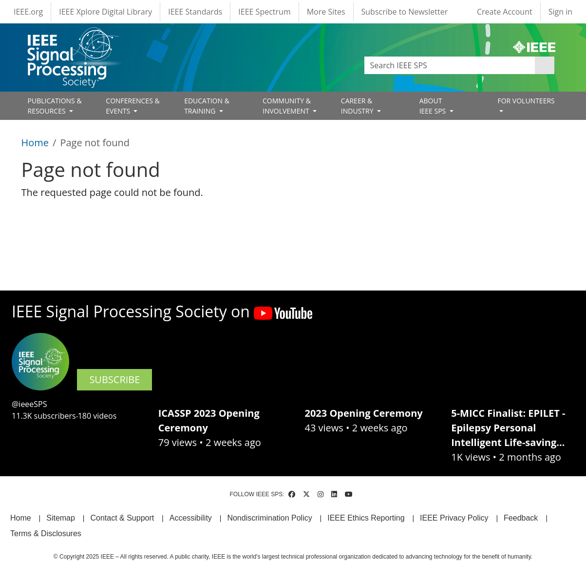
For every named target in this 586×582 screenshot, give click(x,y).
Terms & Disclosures (45, 533)
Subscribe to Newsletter (404, 11)
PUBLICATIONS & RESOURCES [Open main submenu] (55, 106)
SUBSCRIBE (114, 379)
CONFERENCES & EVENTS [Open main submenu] (132, 106)
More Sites (326, 11)
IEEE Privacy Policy (454, 518)
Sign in (560, 11)
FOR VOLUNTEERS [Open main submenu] (525, 100)
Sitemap (60, 518)
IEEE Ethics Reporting (365, 518)
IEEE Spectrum (264, 11)
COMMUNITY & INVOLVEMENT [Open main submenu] (287, 106)
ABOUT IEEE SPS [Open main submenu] (433, 106)
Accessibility (191, 518)
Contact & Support (122, 518)
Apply (544, 65)
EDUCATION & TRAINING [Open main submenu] (206, 106)
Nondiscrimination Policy (269, 518)
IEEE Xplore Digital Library (105, 11)
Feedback (521, 518)
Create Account (504, 11)
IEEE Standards (195, 11)
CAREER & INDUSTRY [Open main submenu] (358, 106)
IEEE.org (28, 11)
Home (35, 142)
